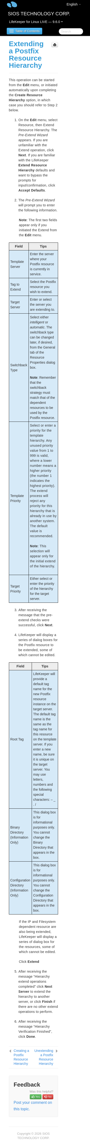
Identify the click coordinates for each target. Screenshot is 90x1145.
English (73, 4)
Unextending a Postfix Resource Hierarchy (43, 1057)
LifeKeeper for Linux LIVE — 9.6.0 (36, 22)
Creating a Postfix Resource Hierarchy (21, 1057)
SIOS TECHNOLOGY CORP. (39, 13)
